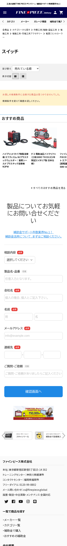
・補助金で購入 (12, 530)
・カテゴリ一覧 (11, 525)
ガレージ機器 (40, 21)
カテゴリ (11, 21)
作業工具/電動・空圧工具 (45, 29)
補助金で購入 (56, 21)
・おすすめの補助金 (14, 536)
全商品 (6, 29)
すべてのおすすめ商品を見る (49, 188)
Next (63, 21)
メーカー (25, 21)
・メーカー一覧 (12, 520)
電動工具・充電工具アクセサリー (27, 33)
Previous (3, 21)
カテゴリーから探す (21, 29)
